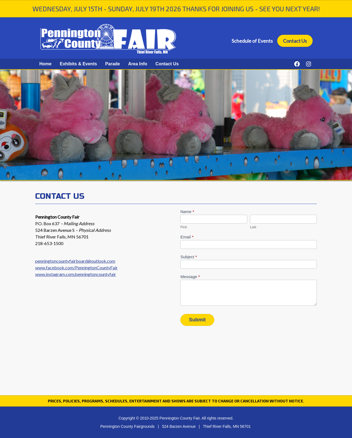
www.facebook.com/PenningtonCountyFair (76, 267)
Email (187, 237)
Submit (197, 320)
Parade (112, 63)
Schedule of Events (252, 41)
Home (45, 63)
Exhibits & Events (78, 63)
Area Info (137, 63)
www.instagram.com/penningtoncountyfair (75, 274)
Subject (188, 256)
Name (187, 211)
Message (190, 276)
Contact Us (295, 41)
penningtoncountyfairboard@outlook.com (75, 261)
